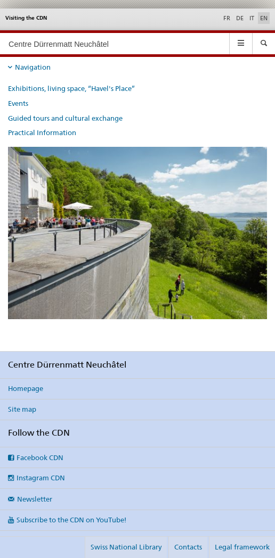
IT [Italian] (251, 18)
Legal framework (242, 547)
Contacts (188, 547)
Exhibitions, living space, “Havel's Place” (71, 88)
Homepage (25, 388)
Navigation (33, 67)
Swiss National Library (126, 547)
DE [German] (240, 18)
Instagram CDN (41, 477)
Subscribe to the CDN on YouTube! (71, 519)
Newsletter (34, 499)
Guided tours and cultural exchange (65, 118)
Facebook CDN (40, 457)
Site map (22, 409)
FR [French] (226, 18)
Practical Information (42, 132)
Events (18, 103)
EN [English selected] (264, 18)
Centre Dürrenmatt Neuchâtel (59, 44)
